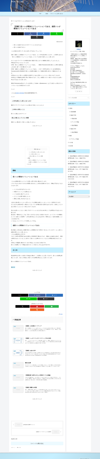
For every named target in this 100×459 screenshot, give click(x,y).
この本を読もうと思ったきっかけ (37, 148)
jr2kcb (79, 49)
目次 (35, 145)
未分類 (13, 264)
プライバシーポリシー (85, 453)
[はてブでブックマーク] (37, 33)
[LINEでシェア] (46, 33)
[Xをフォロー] (32, 303)
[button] (54, 33)
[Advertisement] (37, 132)
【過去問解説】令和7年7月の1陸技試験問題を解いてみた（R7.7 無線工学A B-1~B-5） (78, 169)
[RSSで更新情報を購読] (41, 303)
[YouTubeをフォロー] (35, 303)
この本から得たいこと (35, 150)
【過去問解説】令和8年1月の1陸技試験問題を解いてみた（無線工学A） (78, 157)
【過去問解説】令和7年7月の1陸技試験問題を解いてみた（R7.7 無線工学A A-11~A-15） (78, 184)
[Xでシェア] (19, 33)
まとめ (29, 161)
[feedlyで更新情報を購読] (38, 303)
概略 (28, 154)
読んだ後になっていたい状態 (36, 152)
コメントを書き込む (37, 439)
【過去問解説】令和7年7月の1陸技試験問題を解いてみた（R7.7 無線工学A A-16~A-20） (78, 177)
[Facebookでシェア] (28, 33)
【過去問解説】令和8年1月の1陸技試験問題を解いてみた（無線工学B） (78, 162)
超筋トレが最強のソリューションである (38, 159)
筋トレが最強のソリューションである (38, 157)
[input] (79, 97)
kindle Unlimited (20, 89)
